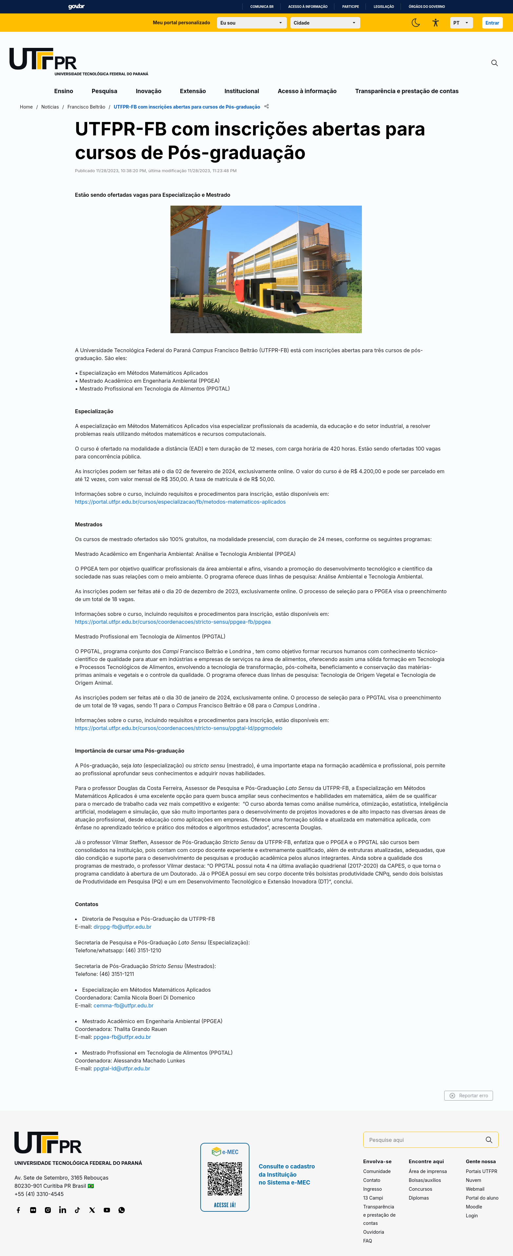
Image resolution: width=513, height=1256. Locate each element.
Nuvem (473, 1171)
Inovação (148, 91)
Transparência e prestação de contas (407, 91)
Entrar (492, 23)
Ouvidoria (373, 1223)
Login (472, 1206)
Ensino (63, 91)
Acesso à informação (308, 7)
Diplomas (419, 1189)
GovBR (76, 7)
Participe (350, 7)
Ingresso (372, 1180)
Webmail (475, 1180)
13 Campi (373, 1189)
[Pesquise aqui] (424, 1131)
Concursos (420, 1180)
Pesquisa (104, 91)
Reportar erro (433, 1087)
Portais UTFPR (481, 1162)
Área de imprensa (428, 1162)
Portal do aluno (482, 1189)
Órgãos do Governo (427, 7)
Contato (371, 1171)
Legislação (384, 7)
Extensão (193, 91)
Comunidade (377, 1162)
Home (61, 107)
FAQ (367, 1232)
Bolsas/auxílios (425, 1171)
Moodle (474, 1198)
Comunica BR (262, 7)
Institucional (242, 91)
